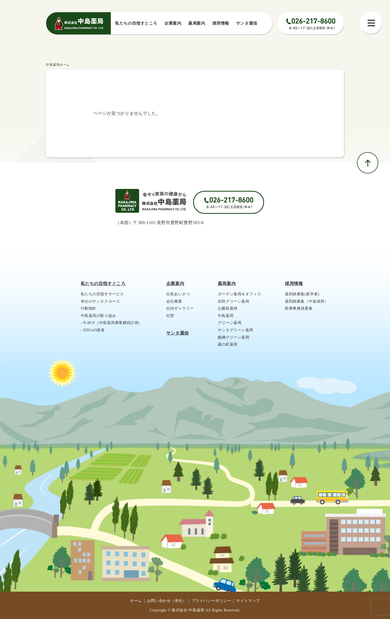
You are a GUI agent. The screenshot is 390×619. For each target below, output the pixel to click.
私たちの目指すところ (103, 283)
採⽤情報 (220, 23)
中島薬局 (225, 316)
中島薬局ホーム (58, 65)
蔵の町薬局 (228, 344)
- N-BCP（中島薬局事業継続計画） (111, 323)
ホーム (136, 601)
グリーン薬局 (229, 323)
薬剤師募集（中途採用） (306, 301)
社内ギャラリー (180, 308)
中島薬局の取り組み (98, 316)
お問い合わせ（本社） (167, 601)
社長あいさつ (178, 294)
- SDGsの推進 (93, 330)
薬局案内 (196, 23)
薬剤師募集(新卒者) (302, 294)
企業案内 (172, 23)
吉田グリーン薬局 (233, 301)
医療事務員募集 (299, 308)
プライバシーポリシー (211, 601)
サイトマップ (248, 601)
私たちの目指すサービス (102, 294)
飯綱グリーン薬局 (233, 337)
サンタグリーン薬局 (235, 330)
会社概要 (174, 301)
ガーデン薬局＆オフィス (239, 294)
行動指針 (88, 308)
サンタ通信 (246, 23)
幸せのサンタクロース (100, 301)
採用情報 (294, 283)
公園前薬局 (228, 308)
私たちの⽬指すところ (136, 23)
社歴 (170, 316)
